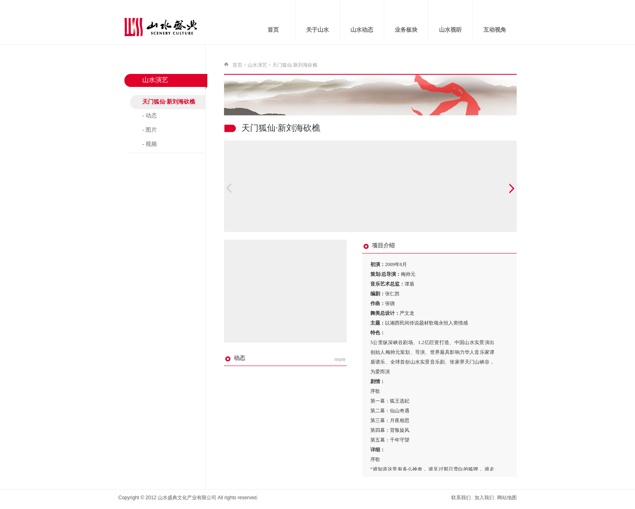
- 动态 (149, 116)
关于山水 (317, 30)
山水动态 (361, 30)
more (340, 359)
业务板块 (406, 30)
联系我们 (461, 497)
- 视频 (149, 144)
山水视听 (450, 30)
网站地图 (507, 497)
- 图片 (149, 130)
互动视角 (494, 30)
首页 (273, 30)
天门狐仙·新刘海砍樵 (168, 102)
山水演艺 (257, 65)
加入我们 (484, 497)
